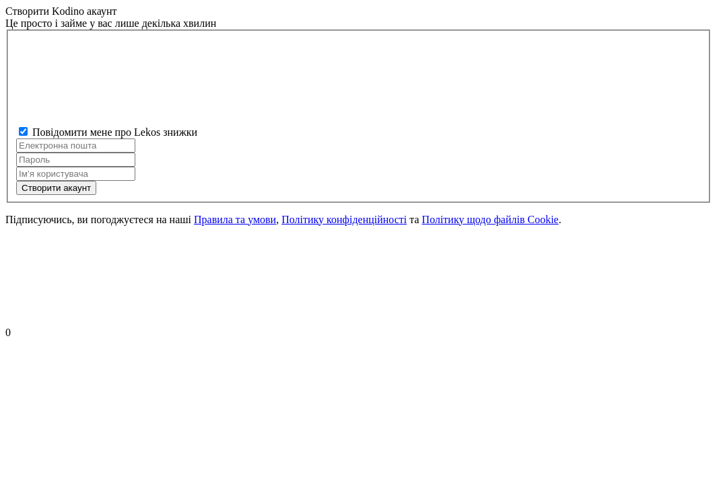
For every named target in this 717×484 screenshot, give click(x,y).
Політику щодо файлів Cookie (490, 219)
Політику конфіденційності (344, 219)
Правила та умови (235, 219)
